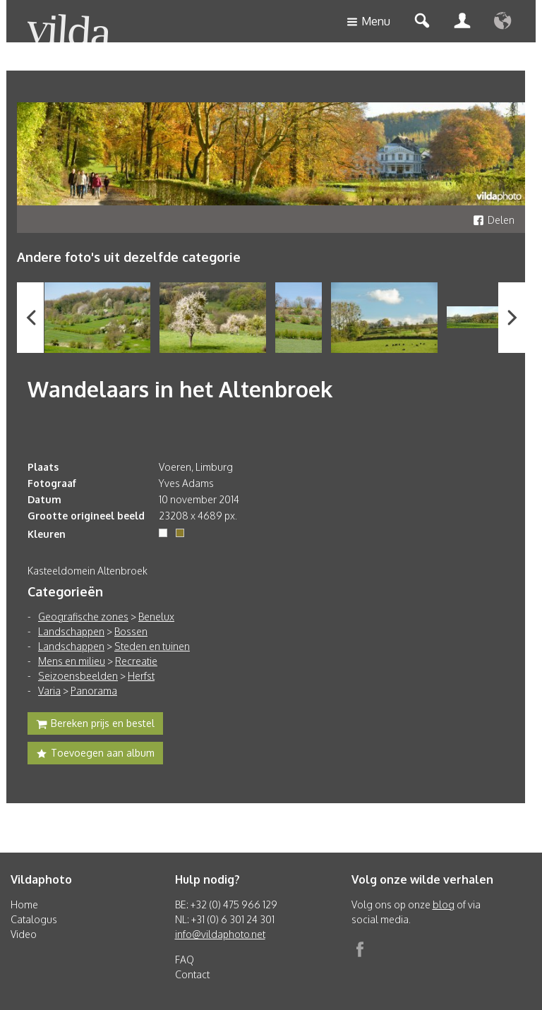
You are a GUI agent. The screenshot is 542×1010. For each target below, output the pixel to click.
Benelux (156, 617)
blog (443, 904)
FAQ (184, 960)
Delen (493, 220)
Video (24, 934)
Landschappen (71, 631)
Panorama (94, 691)
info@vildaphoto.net (220, 934)
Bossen (130, 631)
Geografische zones (83, 617)
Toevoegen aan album (95, 754)
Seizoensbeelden (78, 676)
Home (24, 904)
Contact (192, 974)
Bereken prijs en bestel (95, 725)
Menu (368, 22)
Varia (49, 691)
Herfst (141, 676)
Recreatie (136, 661)
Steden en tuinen (152, 646)
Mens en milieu (71, 661)
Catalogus (34, 919)
